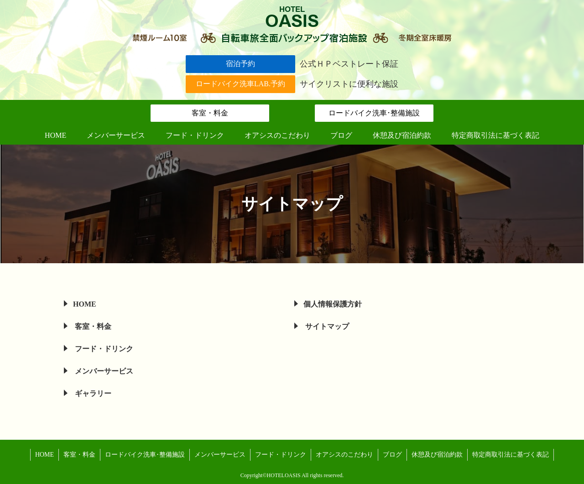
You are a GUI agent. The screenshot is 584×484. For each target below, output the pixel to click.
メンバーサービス (103, 371)
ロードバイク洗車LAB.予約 (240, 84)
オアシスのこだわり (344, 454)
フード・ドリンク (103, 349)
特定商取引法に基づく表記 (510, 454)
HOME (84, 304)
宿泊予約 (240, 64)
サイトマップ (326, 326)
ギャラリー (92, 393)
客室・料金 (210, 113)
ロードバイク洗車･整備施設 (374, 113)
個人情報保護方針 (332, 304)
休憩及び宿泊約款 (437, 454)
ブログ (392, 454)
